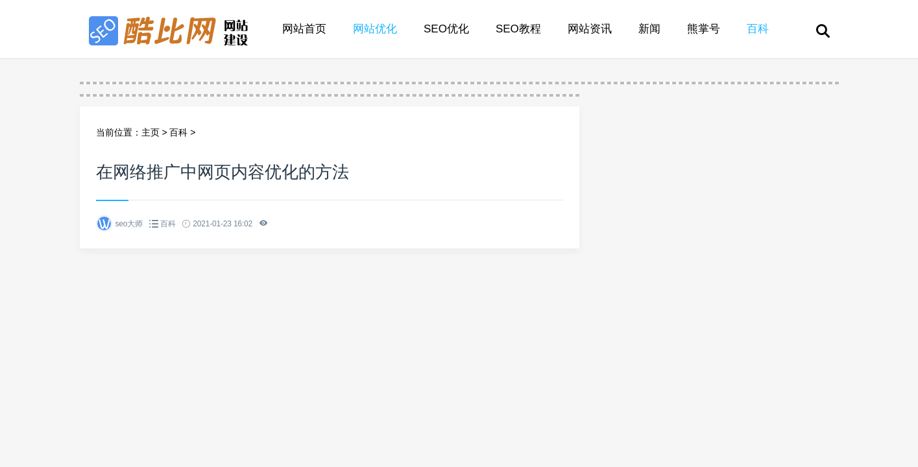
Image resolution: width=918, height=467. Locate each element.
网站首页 (304, 29)
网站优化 (375, 29)
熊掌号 (703, 29)
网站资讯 (590, 29)
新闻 (649, 29)
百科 (758, 29)
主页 (150, 132)
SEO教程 (518, 29)
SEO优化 (446, 29)
